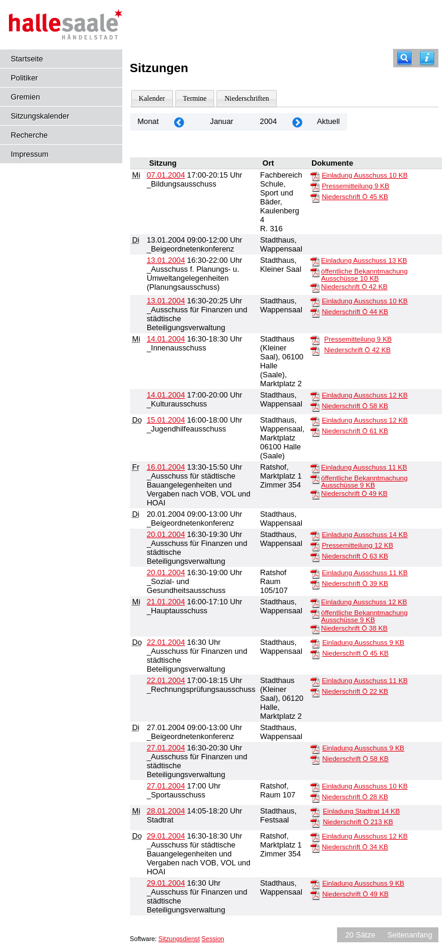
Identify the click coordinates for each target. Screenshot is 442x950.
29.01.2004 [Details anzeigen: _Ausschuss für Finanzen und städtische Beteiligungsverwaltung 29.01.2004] (166, 882)
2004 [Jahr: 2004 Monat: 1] (268, 121)
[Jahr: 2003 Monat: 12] (178, 122)
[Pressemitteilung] (315, 186)
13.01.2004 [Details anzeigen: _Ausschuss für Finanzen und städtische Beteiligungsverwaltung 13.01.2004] (166, 300)
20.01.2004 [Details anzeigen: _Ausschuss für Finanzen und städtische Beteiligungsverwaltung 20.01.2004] (166, 534)
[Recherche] (404, 58)
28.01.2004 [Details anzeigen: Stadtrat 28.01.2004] (166, 810)
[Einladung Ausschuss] (315, 175)
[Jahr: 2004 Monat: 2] (297, 122)
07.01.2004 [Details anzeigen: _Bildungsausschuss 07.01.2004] (166, 174)
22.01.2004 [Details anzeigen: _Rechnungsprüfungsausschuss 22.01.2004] (166, 680)
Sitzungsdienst (179, 938)
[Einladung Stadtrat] (315, 811)
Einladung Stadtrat (361, 811)
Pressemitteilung (355, 186)
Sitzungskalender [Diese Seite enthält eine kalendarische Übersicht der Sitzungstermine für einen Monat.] (40, 115)
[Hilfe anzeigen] (427, 58)
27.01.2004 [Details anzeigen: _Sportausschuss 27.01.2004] (166, 785)
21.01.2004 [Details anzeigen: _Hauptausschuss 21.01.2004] (166, 601)
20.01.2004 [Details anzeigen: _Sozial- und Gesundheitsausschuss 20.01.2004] (166, 572)
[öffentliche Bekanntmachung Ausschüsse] (315, 271)
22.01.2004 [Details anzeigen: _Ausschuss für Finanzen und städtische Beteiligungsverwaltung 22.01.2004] (166, 642)
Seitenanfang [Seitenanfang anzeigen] (409, 934)
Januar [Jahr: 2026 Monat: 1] (221, 121)
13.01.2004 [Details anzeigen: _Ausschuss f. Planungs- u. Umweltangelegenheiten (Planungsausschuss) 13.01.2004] (166, 260)
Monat (148, 121)
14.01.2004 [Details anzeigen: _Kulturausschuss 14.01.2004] (166, 394)
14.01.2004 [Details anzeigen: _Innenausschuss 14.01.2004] (166, 338)
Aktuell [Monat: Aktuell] (328, 121)
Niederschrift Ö (355, 196)
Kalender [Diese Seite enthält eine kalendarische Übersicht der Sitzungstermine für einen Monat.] (152, 98)
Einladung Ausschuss (364, 175)
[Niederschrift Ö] (315, 197)
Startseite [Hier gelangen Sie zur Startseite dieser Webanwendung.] (27, 58)
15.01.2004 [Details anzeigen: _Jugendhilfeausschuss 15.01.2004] (166, 419)
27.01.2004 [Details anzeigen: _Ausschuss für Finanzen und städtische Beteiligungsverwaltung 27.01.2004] (166, 747)
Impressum (29, 154)
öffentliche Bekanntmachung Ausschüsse (364, 275)
